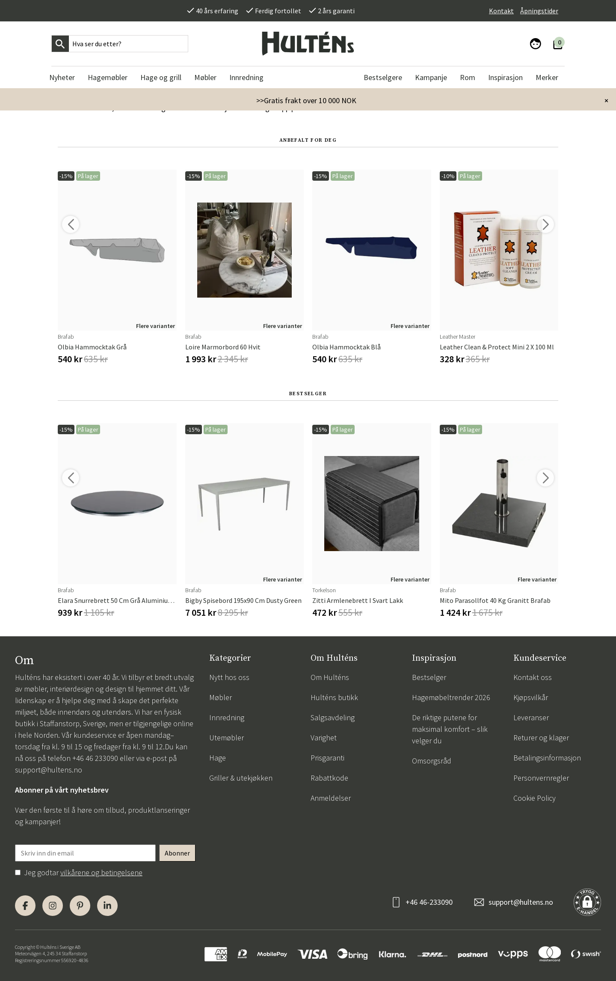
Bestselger (429, 677)
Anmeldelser (331, 798)
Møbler (220, 697)
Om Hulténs (330, 677)
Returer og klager (541, 737)
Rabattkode (329, 778)
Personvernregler (541, 778)
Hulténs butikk (334, 697)
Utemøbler (226, 737)
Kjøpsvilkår (530, 697)
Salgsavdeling (333, 717)
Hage (217, 758)
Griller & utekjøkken (240, 778)
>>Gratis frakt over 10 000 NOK (306, 100)
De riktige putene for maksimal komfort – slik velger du (450, 729)
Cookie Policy (534, 798)
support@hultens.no (48, 770)
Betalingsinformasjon (547, 758)
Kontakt (501, 10)
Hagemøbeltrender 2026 (451, 697)
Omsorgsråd (431, 761)
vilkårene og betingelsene (101, 872)
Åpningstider (539, 10)
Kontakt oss (532, 677)
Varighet (324, 737)
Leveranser (531, 717)
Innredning (226, 717)
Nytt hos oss (229, 677)
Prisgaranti (327, 758)
